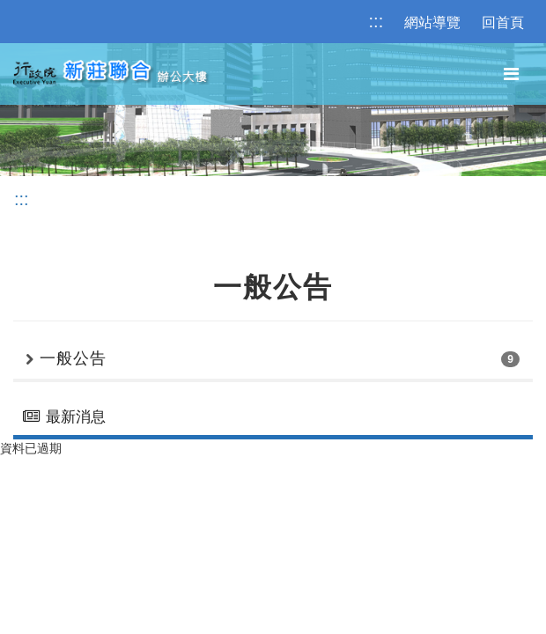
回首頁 (503, 22)
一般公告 (73, 358)
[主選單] (511, 74)
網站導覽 (432, 22)
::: (376, 21)
